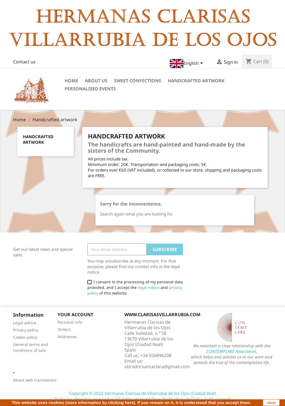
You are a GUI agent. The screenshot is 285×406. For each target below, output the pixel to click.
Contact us (24, 62)
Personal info (70, 322)
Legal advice (24, 322)
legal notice (148, 287)
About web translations (34, 380)
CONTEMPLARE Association (231, 351)
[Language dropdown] (187, 63)
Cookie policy (25, 337)
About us (96, 81)
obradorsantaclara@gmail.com (157, 366)
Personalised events (90, 89)
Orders (64, 329)
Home (71, 81)
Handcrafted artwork (196, 81)
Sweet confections (137, 81)
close (271, 402)
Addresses (67, 336)
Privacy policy (25, 330)
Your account (75, 314)
